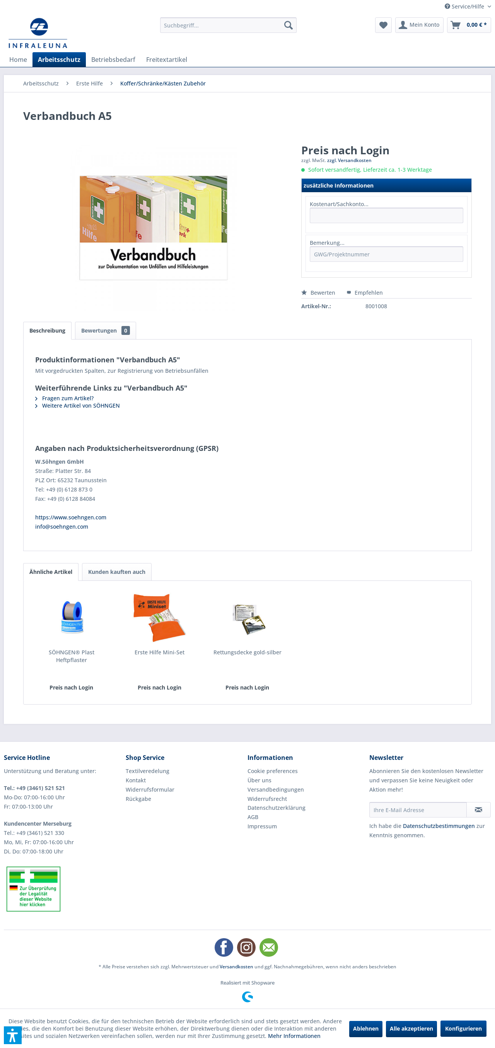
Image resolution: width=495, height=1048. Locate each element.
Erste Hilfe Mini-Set (159, 652)
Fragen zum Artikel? (64, 398)
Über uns (259, 780)
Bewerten (319, 292)
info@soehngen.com (61, 526)
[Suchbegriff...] (228, 25)
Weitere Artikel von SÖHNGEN (77, 405)
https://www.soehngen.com (70, 517)
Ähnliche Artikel (50, 571)
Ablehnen (366, 1028)
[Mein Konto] (419, 25)
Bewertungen (105, 330)
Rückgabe (138, 798)
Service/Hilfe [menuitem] (465, 6)
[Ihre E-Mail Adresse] (418, 810)
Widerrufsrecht (267, 798)
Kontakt (136, 780)
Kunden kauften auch (116, 571)
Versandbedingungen (276, 789)
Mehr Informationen (294, 1035)
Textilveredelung (147, 771)
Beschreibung (47, 330)
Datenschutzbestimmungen (439, 826)
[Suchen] (288, 25)
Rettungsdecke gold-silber (247, 652)
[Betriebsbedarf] (113, 59)
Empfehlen (364, 292)
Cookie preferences (273, 771)
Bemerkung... (327, 242)
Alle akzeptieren (411, 1028)
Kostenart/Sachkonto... (339, 204)
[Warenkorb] (469, 25)
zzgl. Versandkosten (349, 160)
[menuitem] (228, 25)
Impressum (262, 826)
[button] (13, 1035)
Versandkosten (236, 966)
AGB (253, 817)
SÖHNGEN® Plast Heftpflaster (71, 656)
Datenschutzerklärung (277, 807)
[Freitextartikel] (167, 59)
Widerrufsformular (150, 789)
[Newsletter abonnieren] (478, 810)
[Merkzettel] (383, 25)
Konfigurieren (463, 1028)
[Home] (18, 59)
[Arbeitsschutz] (59, 59)
